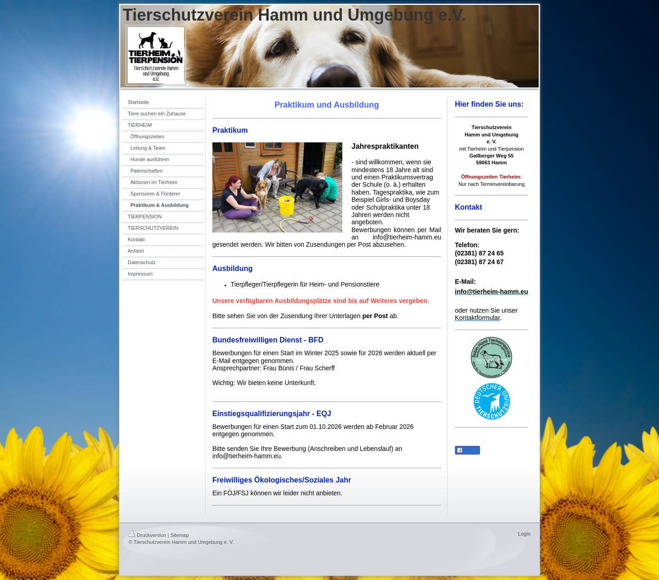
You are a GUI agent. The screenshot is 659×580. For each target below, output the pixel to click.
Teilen (467, 450)
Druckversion (147, 535)
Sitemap (179, 535)
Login (524, 534)
